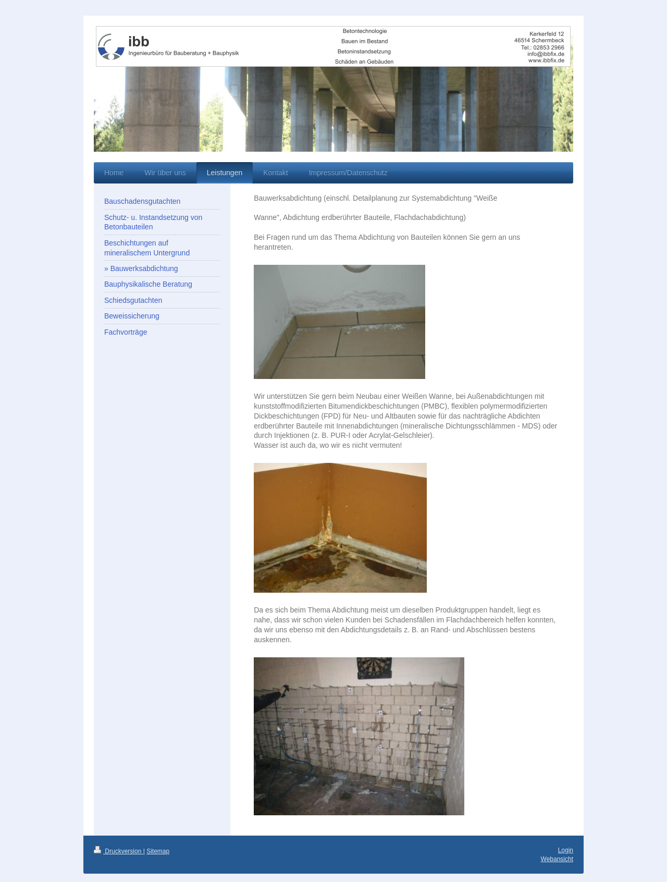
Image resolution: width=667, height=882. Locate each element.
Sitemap (157, 851)
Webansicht (557, 859)
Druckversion (118, 851)
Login (565, 850)
